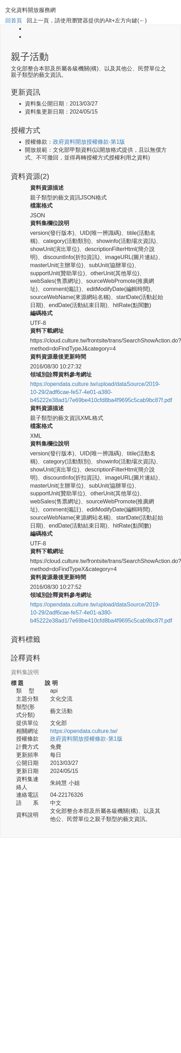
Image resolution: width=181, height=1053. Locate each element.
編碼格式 (41, 313)
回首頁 (13, 20)
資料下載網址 (47, 331)
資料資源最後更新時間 (58, 357)
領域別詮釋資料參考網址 (61, 375)
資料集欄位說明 (49, 223)
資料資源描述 (47, 188)
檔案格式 (41, 206)
